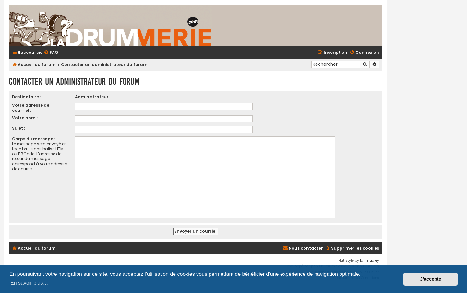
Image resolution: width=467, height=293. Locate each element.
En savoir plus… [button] (29, 283)
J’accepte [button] (430, 279)
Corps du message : (33, 139)
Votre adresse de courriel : (30, 107)
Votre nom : (25, 118)
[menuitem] (51, 52)
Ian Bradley (369, 260)
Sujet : (18, 128)
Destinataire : (26, 97)
